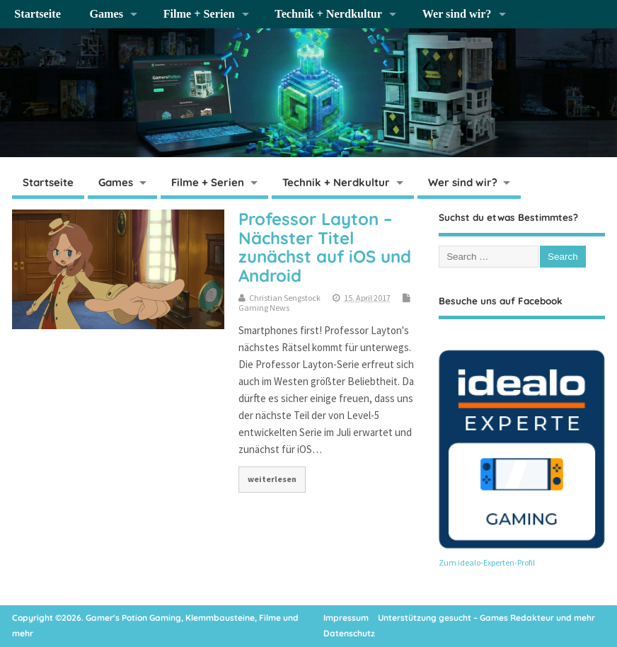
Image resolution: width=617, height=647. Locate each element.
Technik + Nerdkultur (328, 14)
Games (106, 14)
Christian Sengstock (285, 297)
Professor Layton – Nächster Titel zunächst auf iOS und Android (324, 246)
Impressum (346, 617)
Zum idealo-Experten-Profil (487, 562)
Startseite (37, 14)
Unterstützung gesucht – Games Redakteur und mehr (486, 617)
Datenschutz (349, 633)
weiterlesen (272, 479)
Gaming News (263, 307)
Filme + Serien (199, 14)
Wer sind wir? (457, 14)
